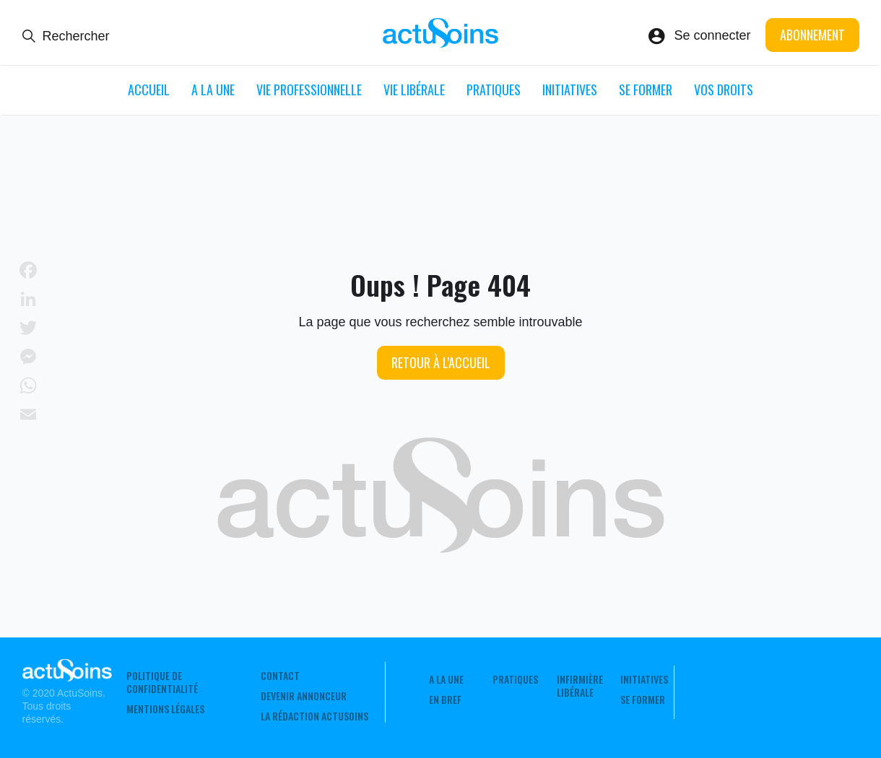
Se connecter (712, 35)
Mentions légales (165, 708)
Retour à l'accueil (440, 362)
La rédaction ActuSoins (314, 716)
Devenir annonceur (304, 695)
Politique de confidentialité (162, 682)
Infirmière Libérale (580, 686)
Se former (645, 89)
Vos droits (723, 89)
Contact (280, 675)
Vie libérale (414, 89)
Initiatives (569, 89)
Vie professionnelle (309, 89)
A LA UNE (213, 89)
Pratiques (493, 89)
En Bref (445, 699)
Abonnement (812, 34)
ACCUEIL (149, 89)
